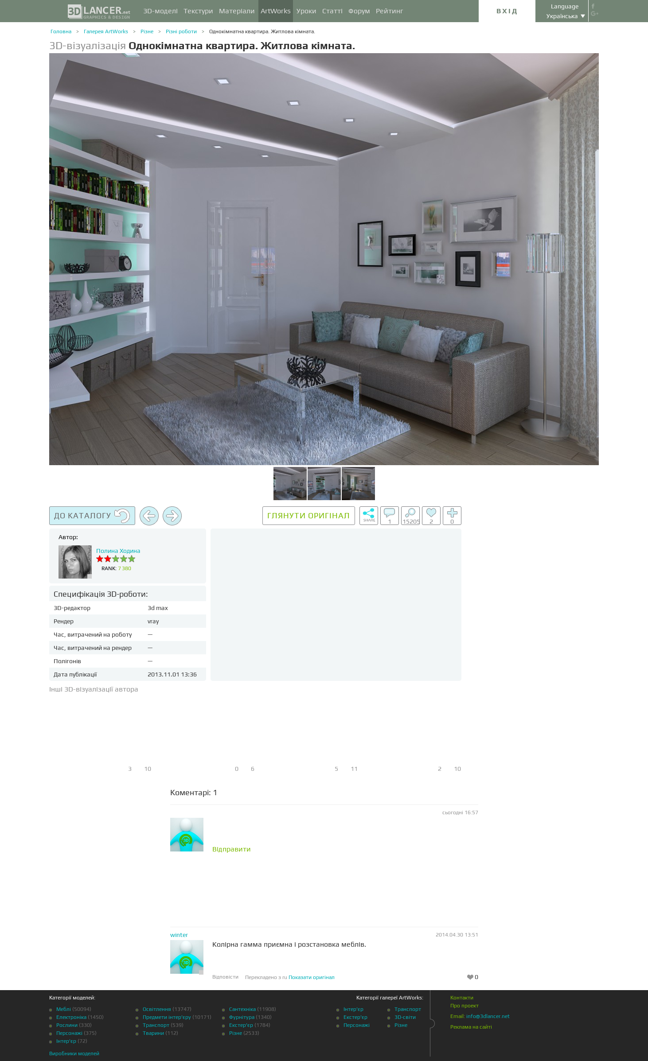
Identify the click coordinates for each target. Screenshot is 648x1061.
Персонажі (69, 1033)
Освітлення (157, 1009)
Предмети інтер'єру (167, 1017)
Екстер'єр (241, 1025)
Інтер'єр (66, 1041)
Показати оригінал (312, 977)
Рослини (67, 1025)
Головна (61, 31)
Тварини (153, 1033)
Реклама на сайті (471, 1027)
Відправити (231, 849)
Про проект (464, 1006)
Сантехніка (242, 1009)
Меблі (63, 1009)
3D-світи (405, 1017)
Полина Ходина (118, 550)
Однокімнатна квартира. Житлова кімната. (262, 31)
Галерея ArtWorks (106, 31)
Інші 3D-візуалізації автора (93, 689)
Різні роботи (181, 31)
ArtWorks (276, 11)
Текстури (198, 11)
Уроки (306, 11)
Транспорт (156, 1025)
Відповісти (225, 977)
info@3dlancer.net (488, 1016)
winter (179, 935)
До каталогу (92, 516)
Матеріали (237, 11)
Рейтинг (389, 11)
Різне (147, 31)
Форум (359, 11)
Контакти (461, 998)
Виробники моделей (74, 1053)
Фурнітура (241, 1017)
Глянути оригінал (308, 515)
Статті (332, 11)
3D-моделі (160, 11)
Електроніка (71, 1017)
